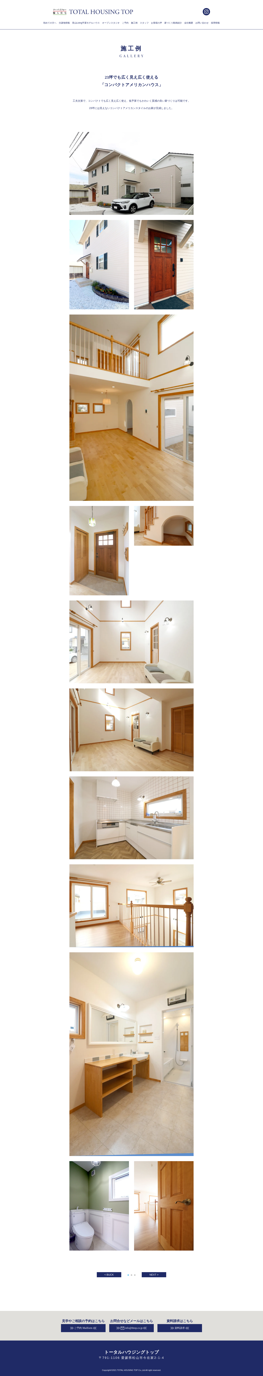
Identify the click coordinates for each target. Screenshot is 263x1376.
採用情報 (215, 23)
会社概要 (188, 23)
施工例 (134, 23)
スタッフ (144, 23)
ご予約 (125, 23)
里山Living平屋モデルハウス (86, 23)
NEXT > (153, 1274)
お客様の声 (156, 23)
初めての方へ (49, 23)
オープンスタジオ (111, 23)
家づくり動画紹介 (173, 23)
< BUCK (109, 1274)
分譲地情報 (64, 23)
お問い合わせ (202, 23)
